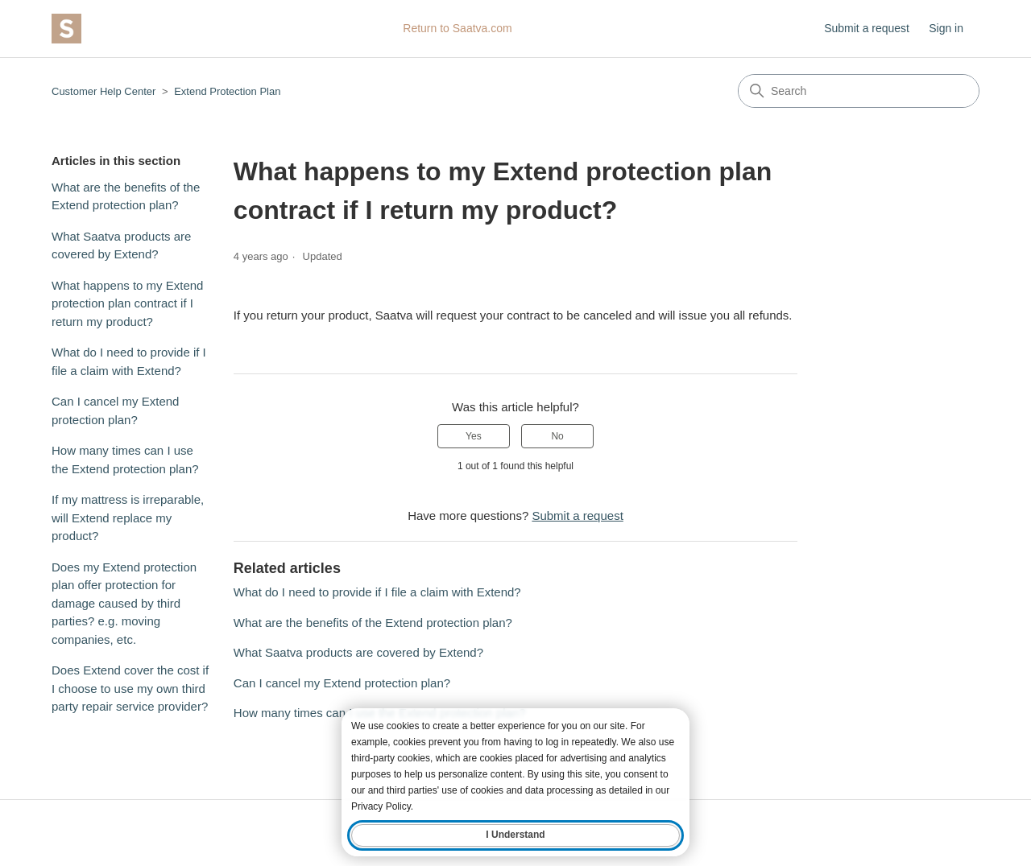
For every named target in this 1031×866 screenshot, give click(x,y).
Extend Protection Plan (227, 91)
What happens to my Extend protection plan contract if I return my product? (127, 303)
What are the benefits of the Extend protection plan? (126, 196)
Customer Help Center (103, 91)
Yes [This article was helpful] (474, 436)
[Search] (859, 91)
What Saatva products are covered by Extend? (121, 245)
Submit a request (866, 28)
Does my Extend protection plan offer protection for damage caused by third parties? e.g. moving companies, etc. (124, 603)
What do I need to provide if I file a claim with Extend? (129, 361)
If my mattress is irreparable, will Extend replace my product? (128, 517)
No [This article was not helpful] (557, 436)
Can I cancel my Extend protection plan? (115, 410)
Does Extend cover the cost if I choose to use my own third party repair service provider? (130, 688)
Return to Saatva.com (457, 28)
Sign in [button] (946, 28)
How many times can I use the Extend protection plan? (125, 459)
